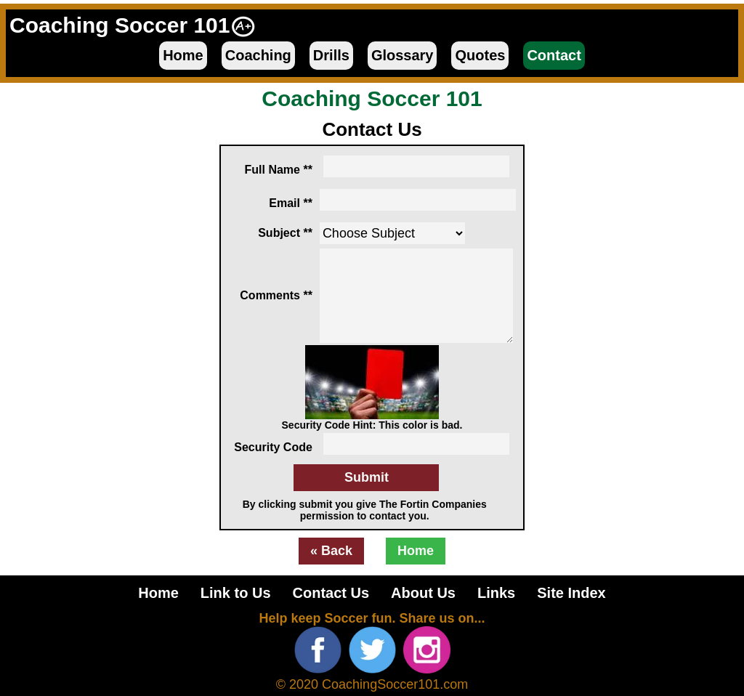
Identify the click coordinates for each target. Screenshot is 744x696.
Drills (331, 55)
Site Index (571, 593)
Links (496, 593)
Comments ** (276, 295)
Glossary (402, 55)
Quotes (480, 55)
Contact (554, 55)
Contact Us (331, 593)
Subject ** (285, 233)
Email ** (290, 203)
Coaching (258, 55)
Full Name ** (278, 169)
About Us (423, 593)
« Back (331, 550)
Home (183, 55)
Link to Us (236, 593)
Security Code (273, 447)
